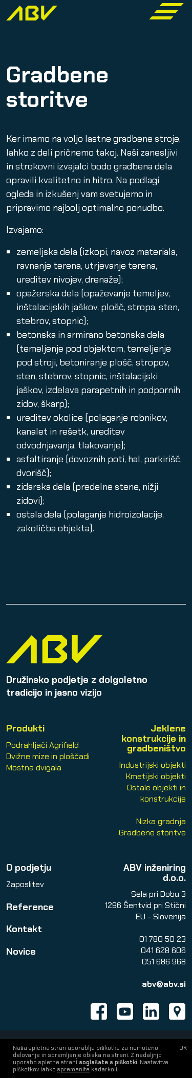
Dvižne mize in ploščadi (48, 756)
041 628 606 (163, 950)
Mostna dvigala (33, 767)
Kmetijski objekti (156, 776)
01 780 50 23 (162, 939)
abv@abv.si (164, 984)
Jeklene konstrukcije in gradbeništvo (153, 738)
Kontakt (24, 929)
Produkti (25, 728)
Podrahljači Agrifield (42, 745)
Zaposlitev (25, 884)
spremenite (73, 1069)
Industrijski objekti (152, 765)
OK (183, 1047)
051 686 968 (164, 961)
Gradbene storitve (152, 832)
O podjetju (28, 867)
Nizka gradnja (161, 821)
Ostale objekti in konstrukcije (156, 793)
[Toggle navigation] (166, 11)
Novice (21, 951)
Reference (30, 907)
